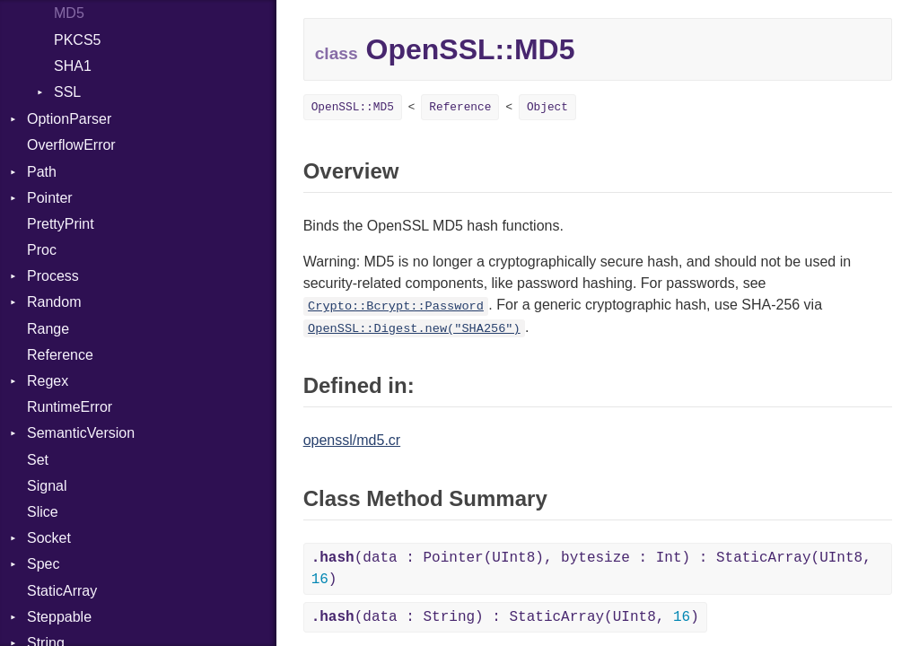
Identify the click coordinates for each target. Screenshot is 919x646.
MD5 (69, 13)
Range (48, 328)
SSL (67, 92)
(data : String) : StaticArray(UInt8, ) (505, 617)
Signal (46, 485)
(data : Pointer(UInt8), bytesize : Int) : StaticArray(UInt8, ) (591, 569)
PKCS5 (77, 40)
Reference (60, 354)
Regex (47, 380)
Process (53, 276)
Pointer (50, 197)
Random (54, 302)
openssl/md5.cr (352, 440)
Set (37, 459)
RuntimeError (69, 407)
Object (547, 107)
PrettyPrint (60, 223)
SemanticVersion (81, 433)
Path (42, 171)
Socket (49, 538)
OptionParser (69, 119)
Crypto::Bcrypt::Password (396, 306)
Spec (43, 564)
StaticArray (62, 590)
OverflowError (71, 145)
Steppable (59, 616)
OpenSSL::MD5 (352, 107)
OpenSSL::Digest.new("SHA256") (414, 329)
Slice (42, 511)
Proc (42, 250)
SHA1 (73, 66)
